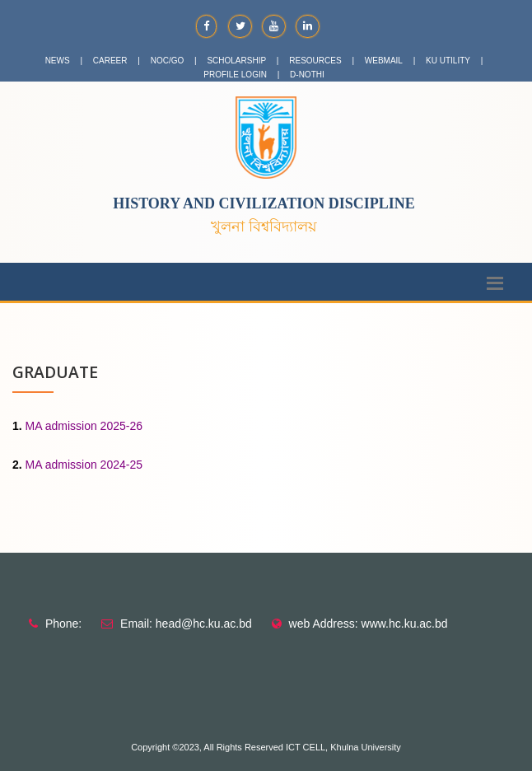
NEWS (57, 60)
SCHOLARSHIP (236, 60)
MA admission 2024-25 (84, 464)
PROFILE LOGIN (235, 74)
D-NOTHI (307, 74)
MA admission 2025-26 (84, 425)
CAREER (110, 60)
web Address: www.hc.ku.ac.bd (368, 623)
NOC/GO (167, 60)
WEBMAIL (384, 60)
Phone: (63, 623)
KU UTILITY (448, 60)
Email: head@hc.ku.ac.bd (186, 623)
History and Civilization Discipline (264, 203)
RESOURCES (315, 60)
